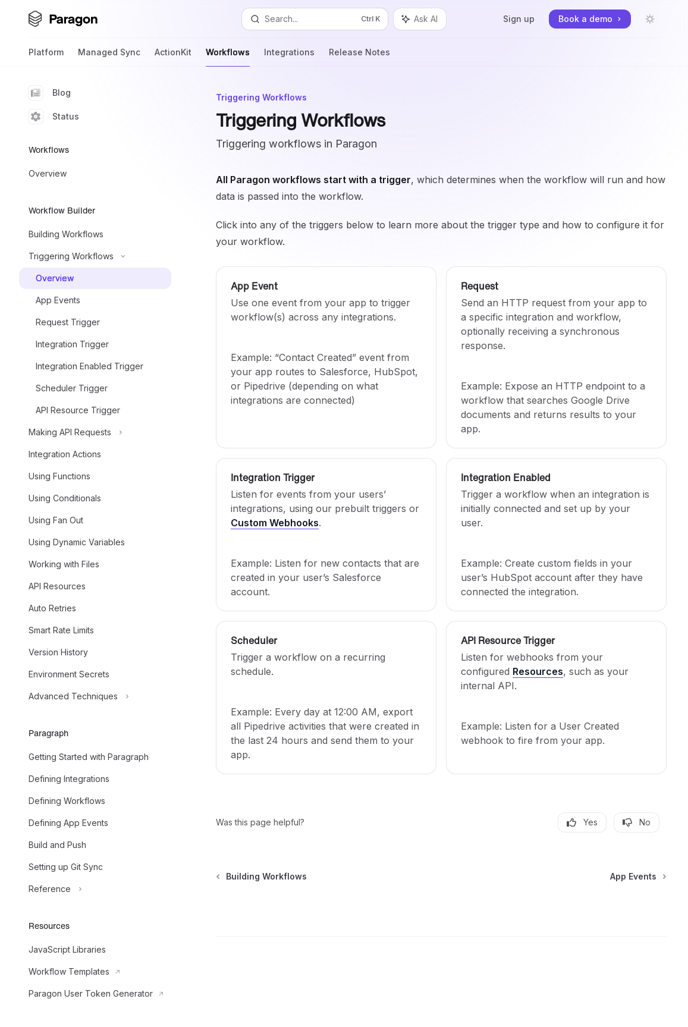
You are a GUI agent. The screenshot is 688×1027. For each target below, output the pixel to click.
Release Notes (359, 57)
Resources (538, 671)
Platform (46, 57)
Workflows (228, 57)
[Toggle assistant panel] (420, 19)
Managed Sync (109, 57)
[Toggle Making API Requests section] (95, 432)
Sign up (519, 19)
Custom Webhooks (275, 523)
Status (54, 116)
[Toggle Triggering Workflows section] (95, 256)
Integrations (289, 57)
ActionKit (173, 57)
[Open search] (315, 19)
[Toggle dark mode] (649, 19)
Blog (50, 93)
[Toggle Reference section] (95, 889)
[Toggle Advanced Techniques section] (95, 696)
